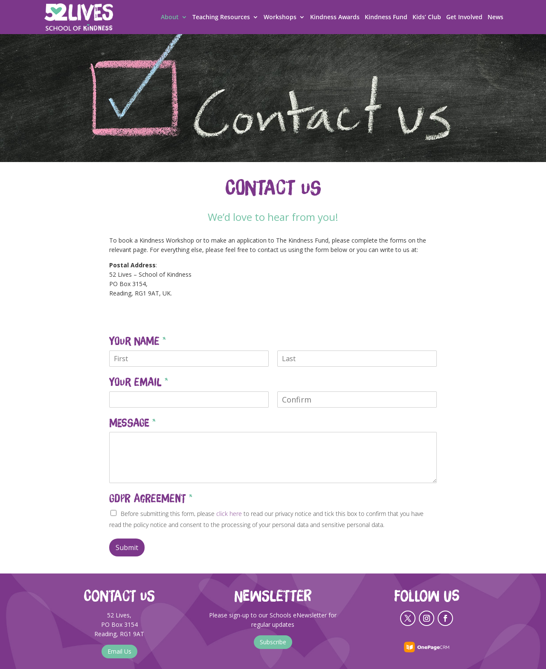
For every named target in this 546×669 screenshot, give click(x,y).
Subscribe (273, 642)
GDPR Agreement (150, 498)
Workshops (280, 17)
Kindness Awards (335, 17)
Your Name (137, 341)
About (170, 17)
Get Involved (464, 17)
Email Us (119, 651)
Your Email (138, 382)
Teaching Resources (221, 17)
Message (132, 423)
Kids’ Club (426, 17)
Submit (127, 547)
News (495, 17)
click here (229, 514)
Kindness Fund (386, 17)
